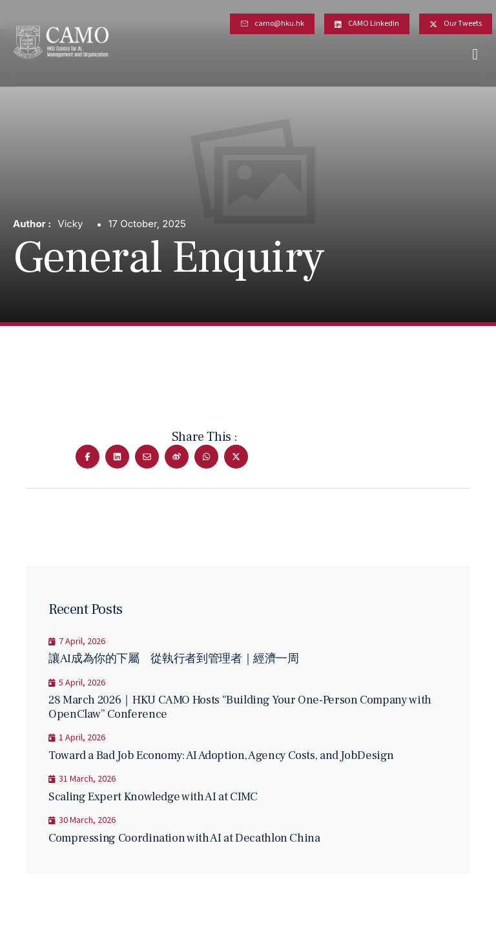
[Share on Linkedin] (117, 457)
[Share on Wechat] (177, 457)
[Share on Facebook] (87, 457)
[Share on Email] (147, 457)
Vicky (70, 224)
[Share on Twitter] (236, 457)
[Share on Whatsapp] (206, 457)
